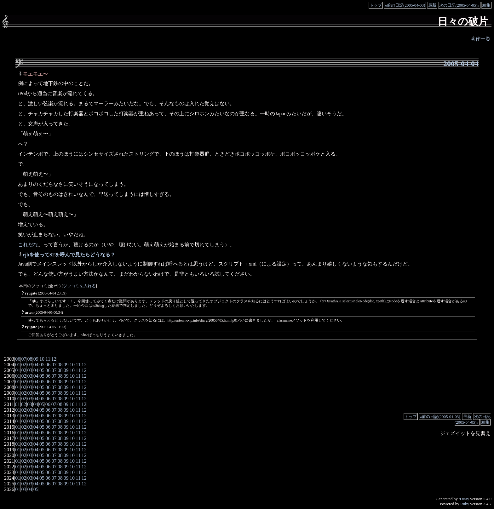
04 (35, 364)
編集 (486, 5)
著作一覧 (480, 39)
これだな (28, 244)
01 (17, 364)
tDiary (464, 498)
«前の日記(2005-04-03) (405, 5)
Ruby (464, 503)
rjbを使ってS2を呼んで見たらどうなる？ (69, 254)
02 (23, 364)
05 (41, 364)
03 (29, 364)
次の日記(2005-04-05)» (459, 5)
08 (29, 359)
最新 (432, 5)
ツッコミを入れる (79, 286)
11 (47, 359)
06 (17, 359)
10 (41, 359)
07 (23, 359)
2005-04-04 (461, 64)
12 (53, 359)
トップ (376, 5)
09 (35, 359)
